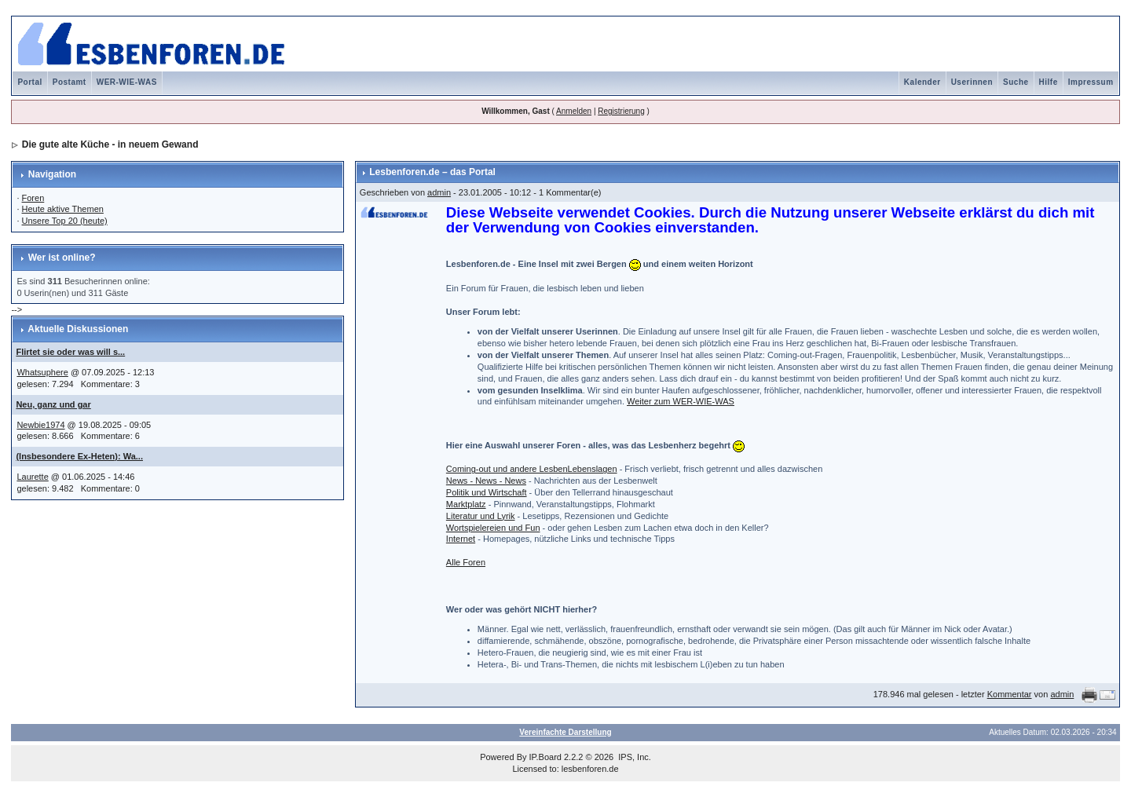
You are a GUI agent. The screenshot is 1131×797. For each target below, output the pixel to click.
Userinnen (972, 82)
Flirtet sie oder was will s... (70, 351)
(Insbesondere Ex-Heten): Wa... (79, 456)
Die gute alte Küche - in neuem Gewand (110, 144)
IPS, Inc (633, 757)
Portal (29, 82)
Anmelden (573, 111)
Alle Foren (465, 562)
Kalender (922, 82)
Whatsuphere (42, 372)
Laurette (32, 476)
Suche (1016, 82)
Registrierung (621, 111)
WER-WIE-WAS (127, 82)
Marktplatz (466, 504)
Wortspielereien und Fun (493, 527)
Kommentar (1009, 694)
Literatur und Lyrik (480, 516)
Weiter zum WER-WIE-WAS (680, 401)
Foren (33, 198)
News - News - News (486, 480)
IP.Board (545, 757)
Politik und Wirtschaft (486, 492)
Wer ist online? (62, 257)
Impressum (1091, 82)
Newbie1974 (40, 425)
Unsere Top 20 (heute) (65, 220)
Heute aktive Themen (63, 209)
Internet (460, 538)
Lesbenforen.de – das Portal (432, 171)
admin (439, 192)
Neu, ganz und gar (53, 404)
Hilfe (1048, 82)
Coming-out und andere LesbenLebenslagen (531, 468)
